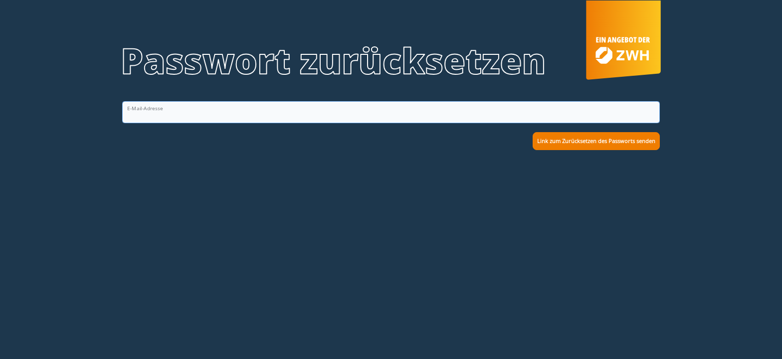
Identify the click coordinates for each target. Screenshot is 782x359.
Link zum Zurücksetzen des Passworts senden (596, 141)
